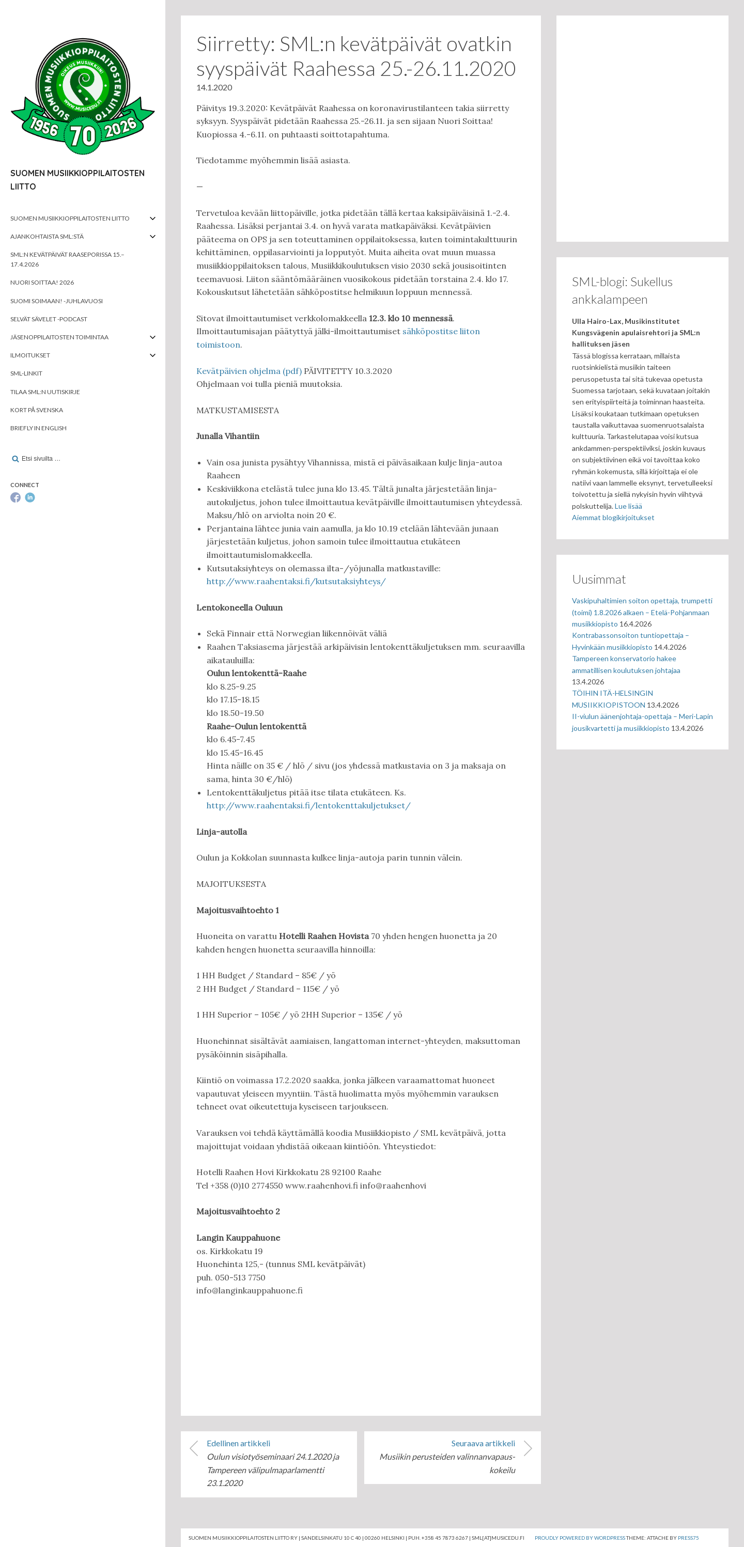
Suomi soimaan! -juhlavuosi (56, 301)
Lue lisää (628, 506)
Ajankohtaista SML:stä (47, 236)
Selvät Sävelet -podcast (48, 319)
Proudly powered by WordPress (580, 1538)
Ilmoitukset (30, 355)
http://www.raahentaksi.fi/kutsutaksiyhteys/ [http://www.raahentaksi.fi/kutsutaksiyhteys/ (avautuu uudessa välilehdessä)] (296, 581)
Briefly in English (38, 428)
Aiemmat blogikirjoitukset (613, 517)
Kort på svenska (36, 410)
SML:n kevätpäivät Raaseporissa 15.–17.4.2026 (67, 259)
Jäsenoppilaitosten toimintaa (59, 337)
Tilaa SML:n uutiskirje (45, 392)
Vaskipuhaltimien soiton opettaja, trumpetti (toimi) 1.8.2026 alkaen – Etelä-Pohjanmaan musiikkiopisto (642, 612)
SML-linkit (26, 373)
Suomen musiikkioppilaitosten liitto (70, 218)
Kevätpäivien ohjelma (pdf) (249, 371)
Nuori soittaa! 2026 (42, 282)
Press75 (688, 1538)
